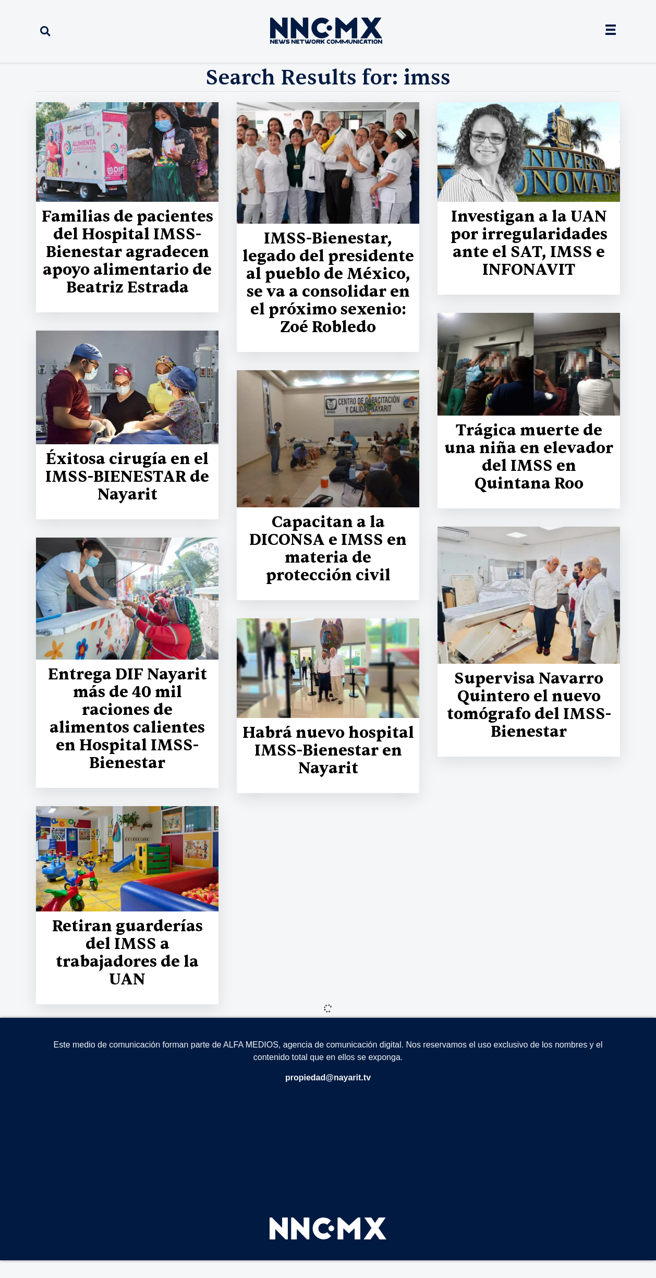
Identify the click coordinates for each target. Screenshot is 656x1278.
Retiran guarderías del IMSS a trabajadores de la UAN (127, 953)
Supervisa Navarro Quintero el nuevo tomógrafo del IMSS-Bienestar (529, 705)
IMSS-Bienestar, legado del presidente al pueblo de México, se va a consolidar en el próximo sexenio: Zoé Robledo (328, 282)
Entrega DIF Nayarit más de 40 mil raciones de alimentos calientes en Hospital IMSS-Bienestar (127, 718)
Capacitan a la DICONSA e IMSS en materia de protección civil (328, 549)
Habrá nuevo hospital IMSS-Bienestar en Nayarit (328, 750)
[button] (45, 31)
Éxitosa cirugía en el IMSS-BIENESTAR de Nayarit (127, 477)
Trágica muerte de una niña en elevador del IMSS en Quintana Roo (528, 457)
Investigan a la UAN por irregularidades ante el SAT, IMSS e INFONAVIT (529, 243)
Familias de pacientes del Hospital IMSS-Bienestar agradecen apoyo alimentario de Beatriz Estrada (127, 252)
